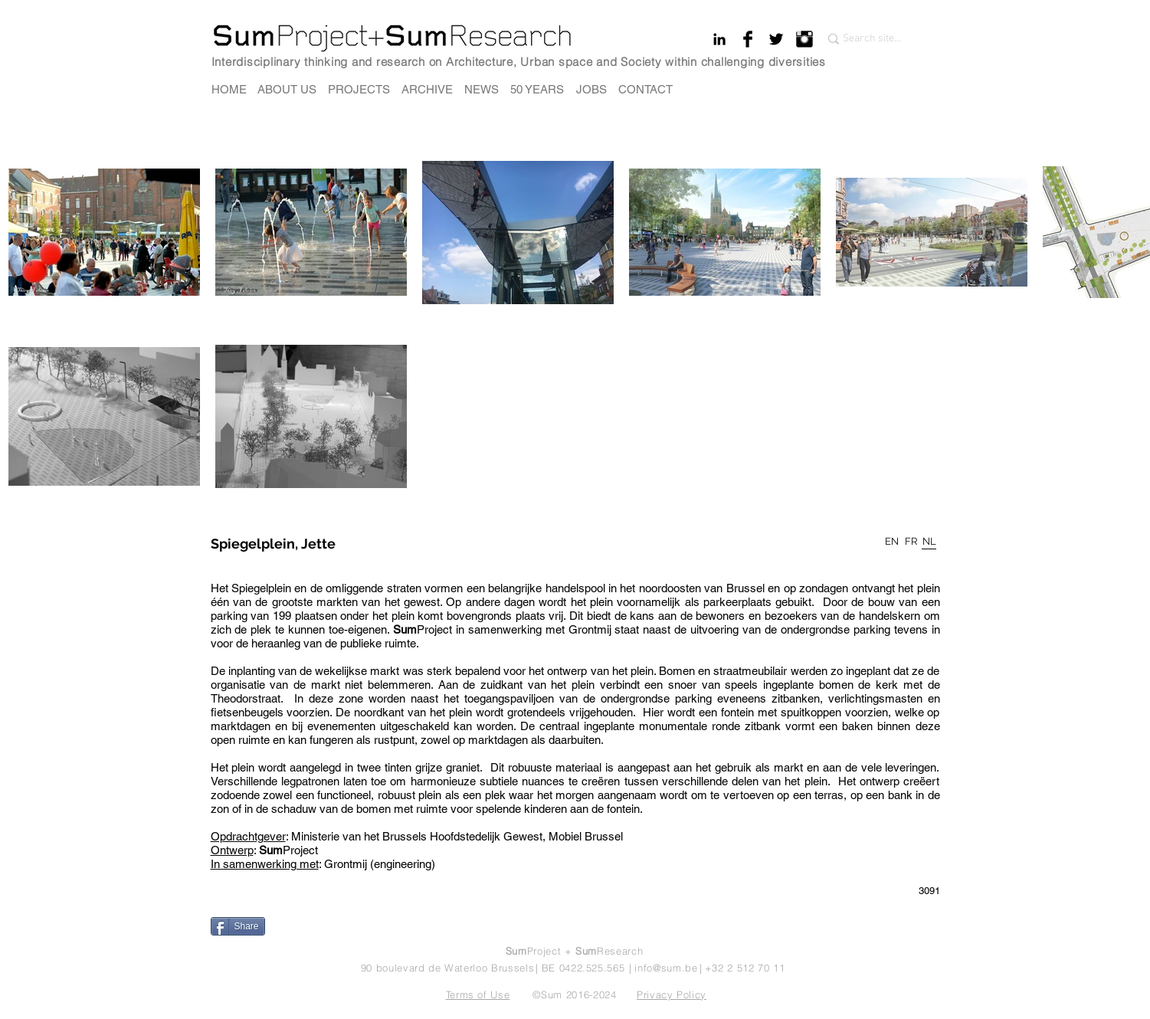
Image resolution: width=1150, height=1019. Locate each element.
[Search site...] (874, 39)
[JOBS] (591, 89)
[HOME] (229, 89)
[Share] (238, 926)
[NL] (929, 542)
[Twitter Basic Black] (776, 39)
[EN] (892, 542)
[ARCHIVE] (427, 89)
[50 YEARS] (537, 89)
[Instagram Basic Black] (804, 39)
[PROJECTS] (359, 89)
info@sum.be (665, 968)
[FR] (911, 542)
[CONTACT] (645, 89)
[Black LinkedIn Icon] (719, 39)
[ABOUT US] (286, 89)
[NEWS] (481, 89)
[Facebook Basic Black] (747, 39)
